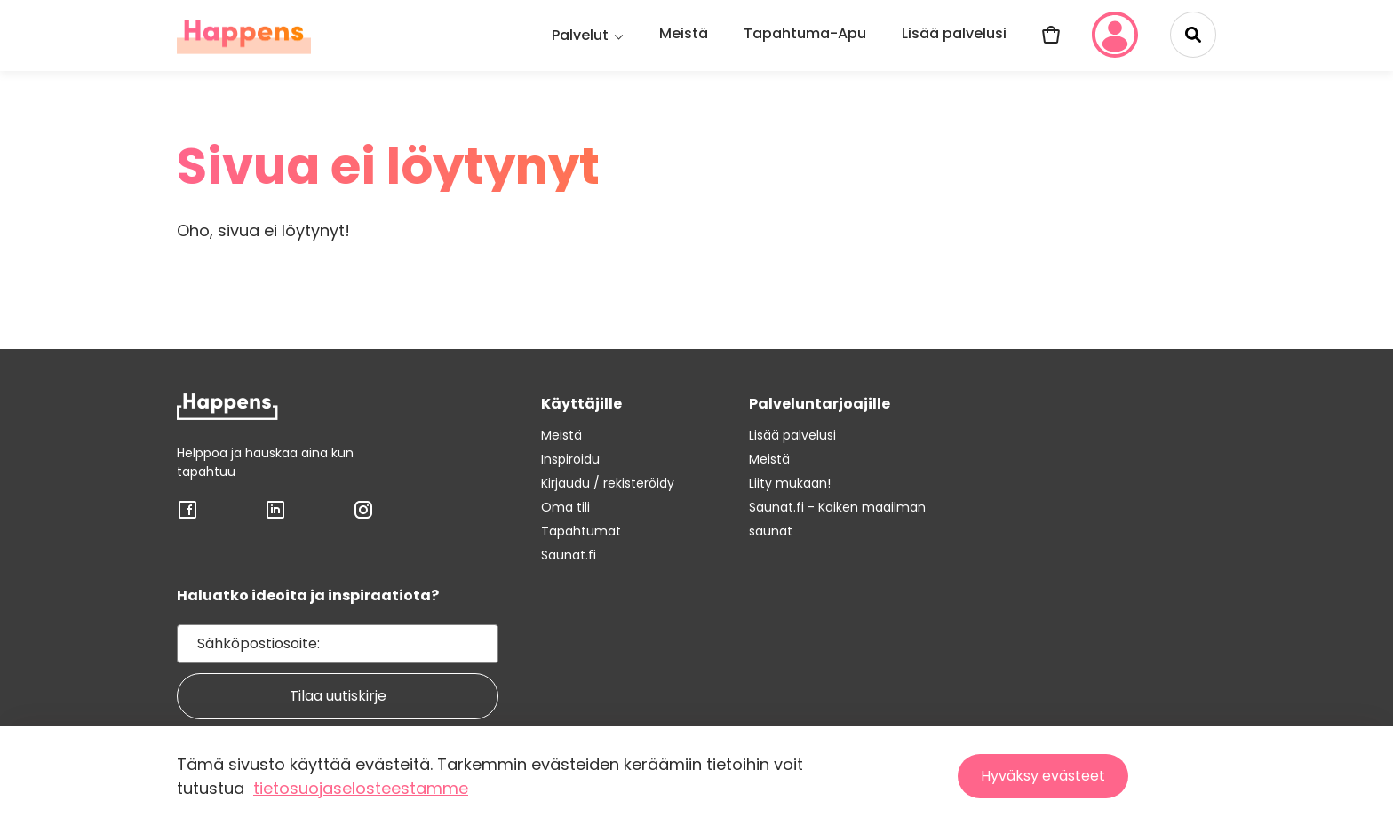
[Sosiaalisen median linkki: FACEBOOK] (187, 515)
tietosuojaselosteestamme (360, 788)
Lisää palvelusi (954, 33)
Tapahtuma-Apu (805, 33)
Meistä (683, 33)
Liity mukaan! (790, 483)
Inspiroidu (570, 459)
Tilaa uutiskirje (338, 696)
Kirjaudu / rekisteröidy (607, 483)
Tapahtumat (581, 531)
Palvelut (580, 35)
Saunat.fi (568, 555)
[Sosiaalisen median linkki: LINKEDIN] (275, 515)
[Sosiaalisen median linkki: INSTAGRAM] (363, 515)
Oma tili (565, 507)
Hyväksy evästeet (1043, 776)
